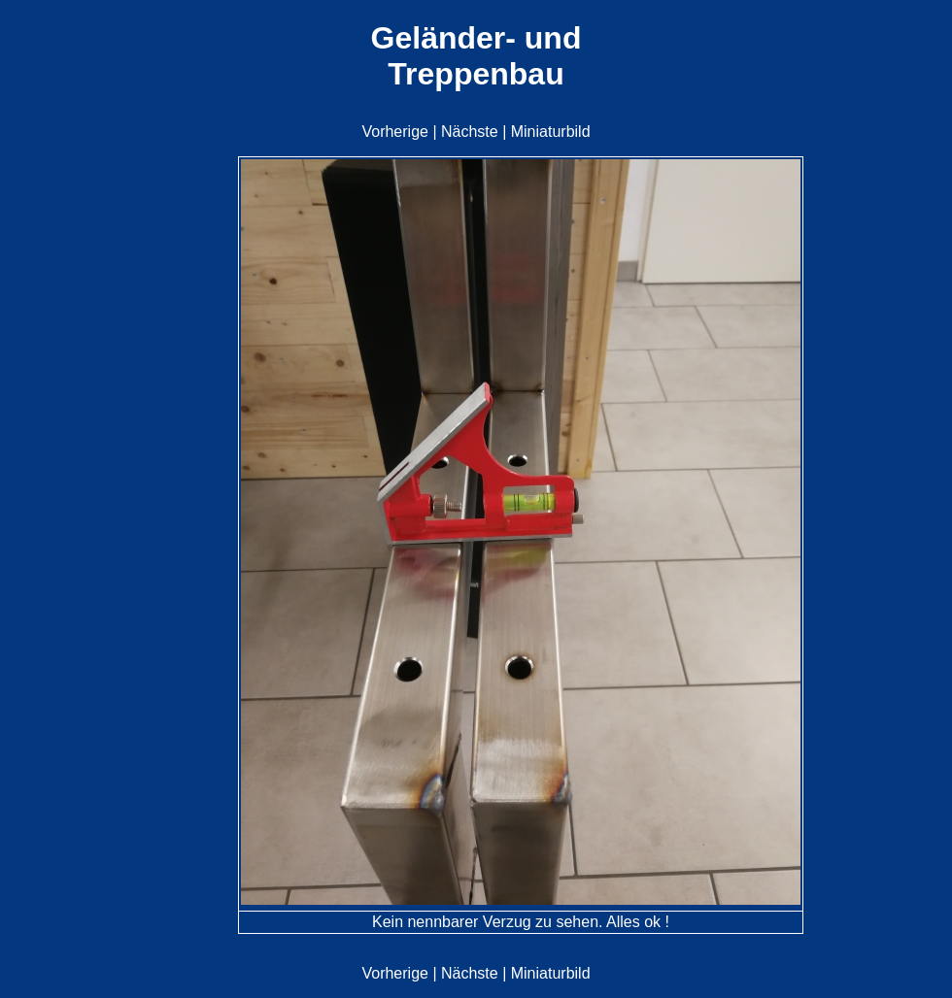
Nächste (469, 131)
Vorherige (394, 131)
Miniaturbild (551, 131)
